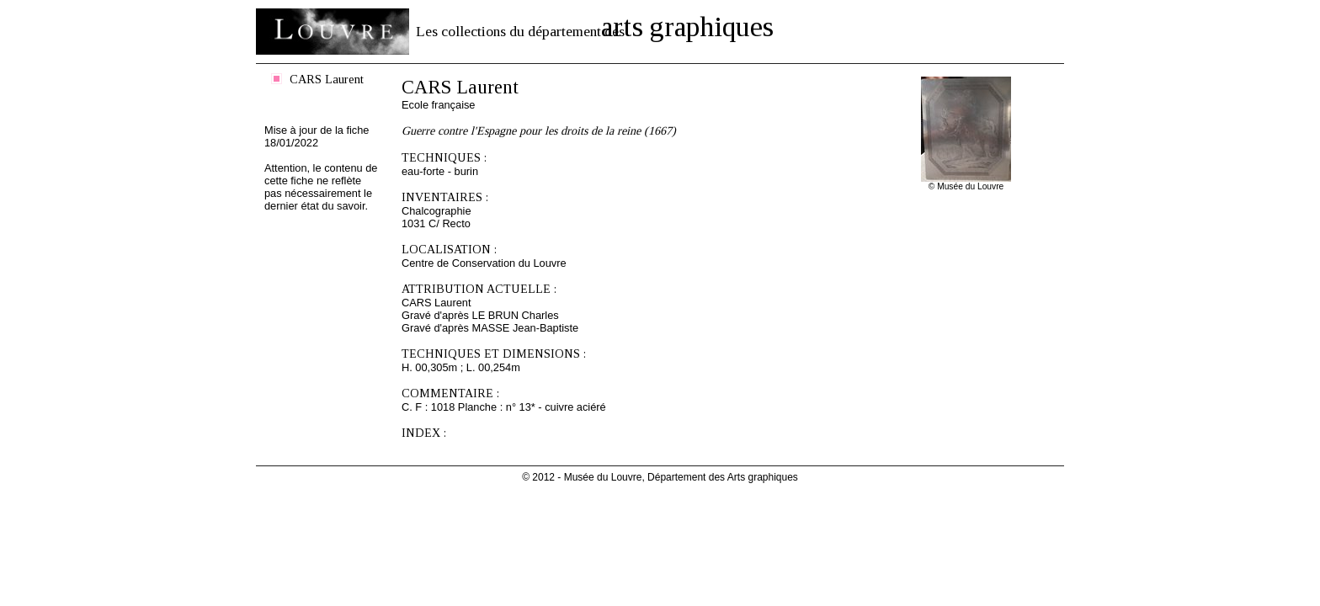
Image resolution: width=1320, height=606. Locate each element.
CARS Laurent (327, 79)
